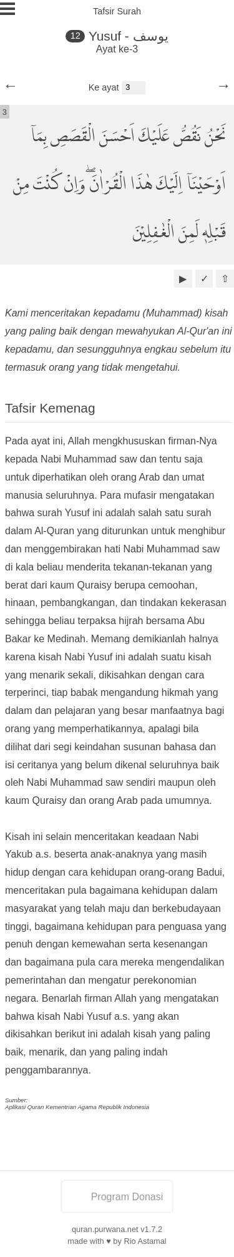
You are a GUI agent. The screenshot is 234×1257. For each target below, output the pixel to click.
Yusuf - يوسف (128, 36)
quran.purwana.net (105, 1229)
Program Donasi (117, 1196)
